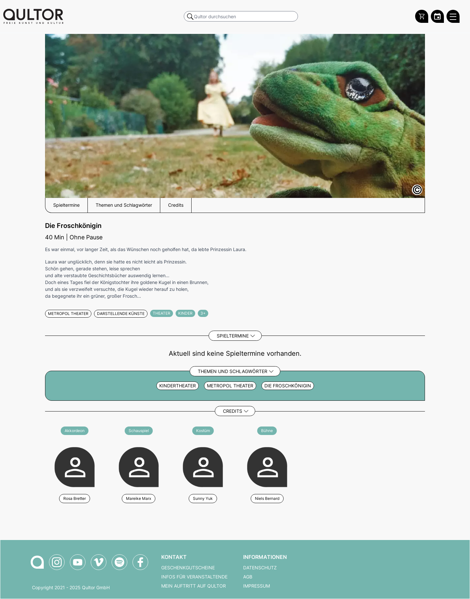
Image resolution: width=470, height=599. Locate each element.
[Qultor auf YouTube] (78, 562)
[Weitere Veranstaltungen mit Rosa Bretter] (74, 466)
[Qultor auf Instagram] (57, 562)
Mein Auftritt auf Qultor (193, 586)
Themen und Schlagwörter (232, 371)
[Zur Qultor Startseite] (33, 16)
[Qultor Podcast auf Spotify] (119, 562)
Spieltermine (233, 335)
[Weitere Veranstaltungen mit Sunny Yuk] (202, 466)
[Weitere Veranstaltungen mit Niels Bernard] (267, 466)
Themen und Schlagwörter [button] (124, 205)
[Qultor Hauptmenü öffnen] (453, 16)
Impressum (256, 586)
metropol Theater (230, 385)
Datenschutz (260, 567)
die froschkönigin (287, 385)
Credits (232, 411)
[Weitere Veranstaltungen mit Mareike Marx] (138, 466)
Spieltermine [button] (66, 205)
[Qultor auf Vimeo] (98, 562)
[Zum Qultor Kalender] (437, 16)
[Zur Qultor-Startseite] (37, 562)
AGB (247, 576)
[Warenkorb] (421, 16)
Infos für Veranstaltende (194, 576)
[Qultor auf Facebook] (140, 562)
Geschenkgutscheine (188, 567)
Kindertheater (177, 385)
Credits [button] (175, 205)
